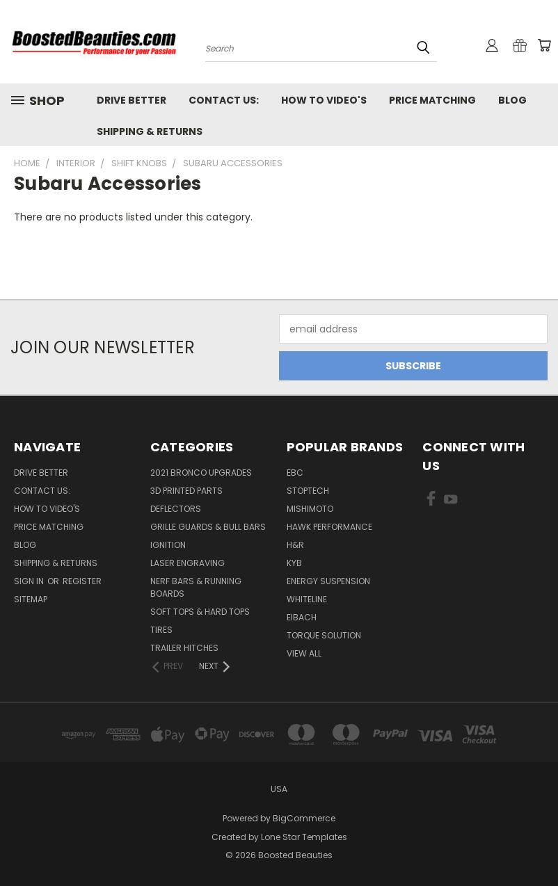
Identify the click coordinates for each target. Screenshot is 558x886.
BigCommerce (304, 818)
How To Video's (324, 100)
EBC (295, 472)
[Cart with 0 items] (544, 45)
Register (82, 581)
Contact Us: (224, 100)
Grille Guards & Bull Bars (208, 527)
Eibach (302, 617)
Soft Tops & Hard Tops (200, 612)
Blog (512, 100)
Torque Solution (324, 635)
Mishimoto (310, 509)
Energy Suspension (328, 581)
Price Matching (432, 100)
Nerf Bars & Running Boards (195, 587)
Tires (161, 630)
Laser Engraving (187, 563)
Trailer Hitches (184, 648)
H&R (295, 545)
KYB (294, 563)
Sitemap (30, 599)
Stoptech (308, 491)
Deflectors (175, 509)
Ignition (168, 545)
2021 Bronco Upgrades (201, 472)
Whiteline (307, 599)
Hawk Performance (329, 527)
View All (304, 653)
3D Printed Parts (186, 491)
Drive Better (131, 100)
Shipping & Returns (149, 131)
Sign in (30, 581)
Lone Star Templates (304, 837)
